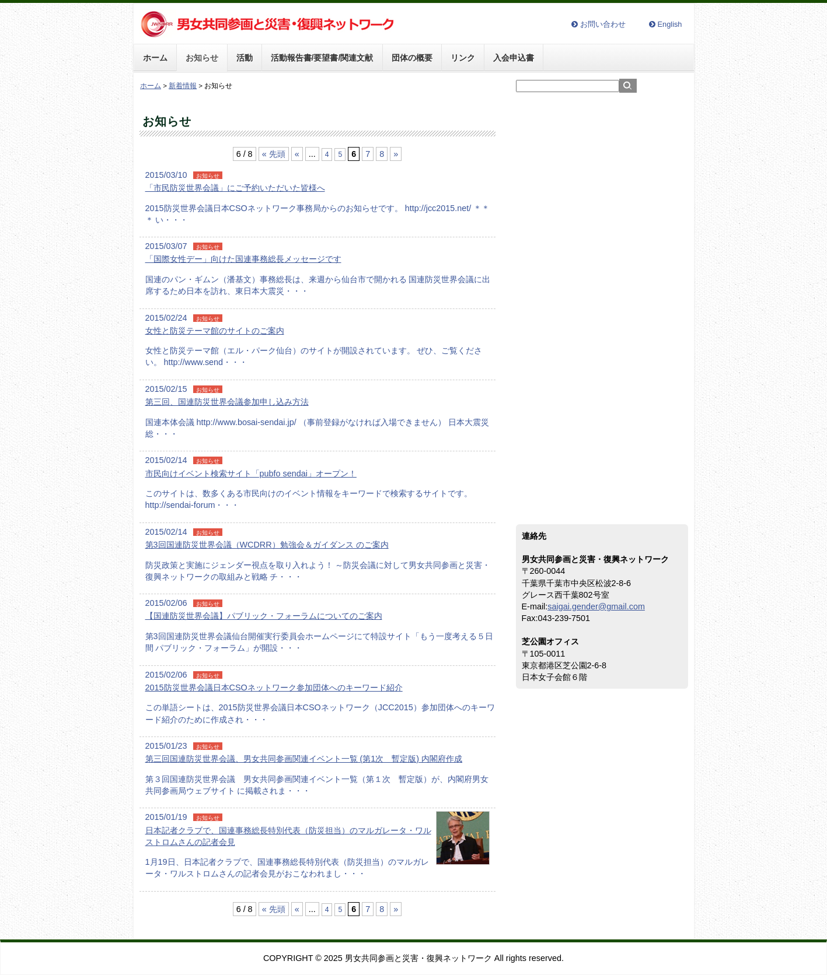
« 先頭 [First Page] (273, 154)
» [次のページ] (395, 154)
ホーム (155, 57)
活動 (244, 57)
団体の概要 (412, 57)
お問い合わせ (603, 25)
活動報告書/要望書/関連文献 (322, 57)
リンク (463, 57)
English (670, 25)
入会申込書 (513, 57)
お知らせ (202, 57)
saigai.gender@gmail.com (596, 606)
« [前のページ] (297, 154)
